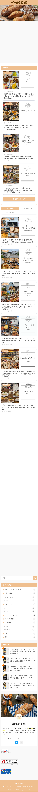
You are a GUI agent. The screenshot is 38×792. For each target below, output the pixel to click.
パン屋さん (10, 208)
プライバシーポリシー (9, 786)
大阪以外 (19, 630)
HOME (19, 783)
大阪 (19, 600)
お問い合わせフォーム (29, 786)
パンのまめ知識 (20, 619)
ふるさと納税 (19, 597)
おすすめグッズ (10, 212)
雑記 (20, 637)
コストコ (19, 608)
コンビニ (19, 611)
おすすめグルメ (8, 73)
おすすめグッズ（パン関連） (20, 590)
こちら (17, 738)
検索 (35, 578)
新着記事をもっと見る (19, 199)
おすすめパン (20, 604)
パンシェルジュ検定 (20, 615)
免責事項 (19, 786)
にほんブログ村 (6, 752)
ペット (28, 212)
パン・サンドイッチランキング (9, 765)
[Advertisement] (19, 44)
